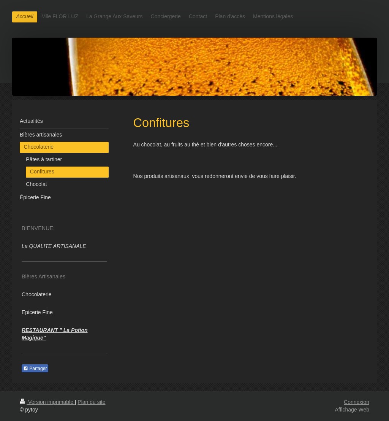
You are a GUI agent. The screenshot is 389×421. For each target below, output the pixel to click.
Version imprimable (47, 402)
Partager (35, 368)
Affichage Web (352, 410)
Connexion (356, 402)
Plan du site (91, 402)
